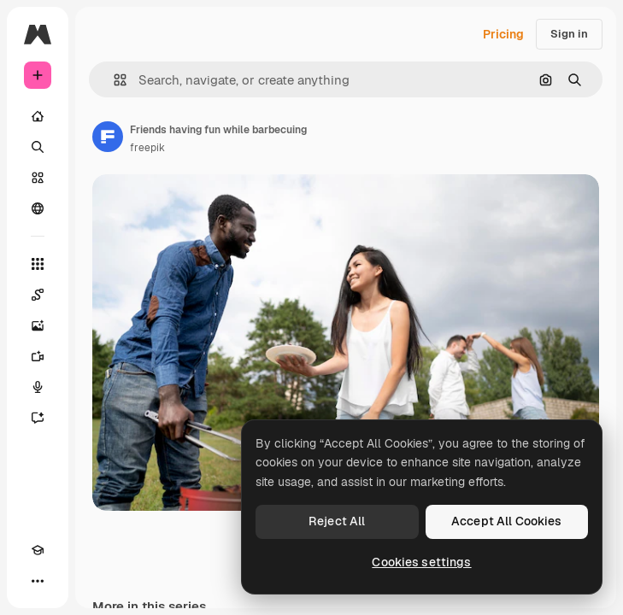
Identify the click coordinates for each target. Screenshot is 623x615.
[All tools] (37, 264)
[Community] (37, 208)
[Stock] (37, 177)
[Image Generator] (37, 325)
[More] (37, 580)
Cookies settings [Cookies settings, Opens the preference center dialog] (421, 562)
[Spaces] (37, 294)
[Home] (37, 116)
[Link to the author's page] (107, 136)
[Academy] (37, 550)
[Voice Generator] (37, 387)
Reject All (337, 521)
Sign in (569, 33)
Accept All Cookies (506, 521)
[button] (113, 79)
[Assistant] (37, 417)
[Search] (37, 147)
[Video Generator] (37, 356)
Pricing (503, 34)
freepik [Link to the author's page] (147, 148)
